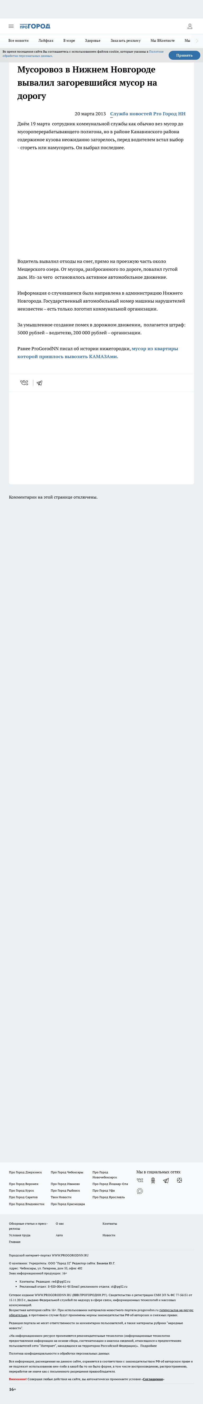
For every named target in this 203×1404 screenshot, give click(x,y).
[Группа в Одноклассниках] (153, 1180)
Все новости (18, 40)
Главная (14, 1242)
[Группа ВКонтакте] (139, 1180)
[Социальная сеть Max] (139, 1191)
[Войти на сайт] (189, 26)
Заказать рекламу (126, 40)
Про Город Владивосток (26, 1204)
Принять (184, 55)
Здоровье (92, 40)
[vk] (24, 382)
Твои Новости (61, 1197)
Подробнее (148, 1346)
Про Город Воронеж (24, 1184)
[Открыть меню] (11, 26)
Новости (109, 1235)
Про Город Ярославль (109, 1197)
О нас (60, 1223)
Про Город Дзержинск (25, 1172)
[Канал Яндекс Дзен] (179, 1180)
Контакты (110, 1223)
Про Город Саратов (23, 1197)
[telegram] (41, 382)
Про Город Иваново (65, 1184)
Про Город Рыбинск (65, 1190)
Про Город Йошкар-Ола (110, 1184)
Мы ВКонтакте (163, 40)
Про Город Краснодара (68, 1204)
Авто (59, 1235)
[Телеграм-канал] (166, 1180)
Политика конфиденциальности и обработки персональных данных (59, 1353)
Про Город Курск (21, 1190)
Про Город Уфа (104, 1190)
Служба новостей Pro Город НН (148, 114)
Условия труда (19, 1235)
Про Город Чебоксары (67, 1172)
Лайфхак (46, 40)
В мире (69, 40)
